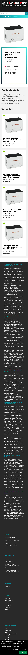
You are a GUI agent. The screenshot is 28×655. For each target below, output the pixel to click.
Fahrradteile (8, 16)
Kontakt (7, 635)
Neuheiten (7, 609)
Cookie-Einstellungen (13, 649)
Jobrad (6, 632)
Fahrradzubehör (9, 600)
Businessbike (8, 630)
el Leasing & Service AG (11, 634)
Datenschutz (8, 639)
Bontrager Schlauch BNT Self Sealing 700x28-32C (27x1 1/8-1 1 (13, 211)
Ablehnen (23, 649)
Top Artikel (7, 586)
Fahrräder (7, 598)
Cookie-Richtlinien (14, 646)
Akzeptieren (23, 652)
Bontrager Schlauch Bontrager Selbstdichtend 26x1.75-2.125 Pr (12, 139)
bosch (6, 628)
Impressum (8, 637)
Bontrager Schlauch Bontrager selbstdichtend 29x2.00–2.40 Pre (12, 247)
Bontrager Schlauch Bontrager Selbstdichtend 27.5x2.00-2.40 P (12, 55)
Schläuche (15, 16)
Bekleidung (7, 603)
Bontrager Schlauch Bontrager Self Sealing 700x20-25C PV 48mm (11, 175)
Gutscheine (8, 605)
